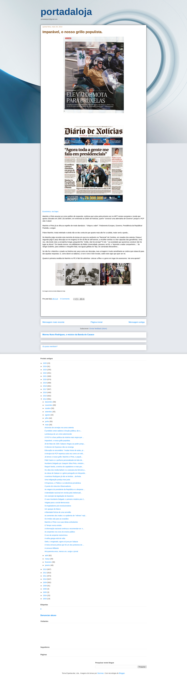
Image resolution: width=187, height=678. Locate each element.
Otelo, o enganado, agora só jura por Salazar (61, 542)
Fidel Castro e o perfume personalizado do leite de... (64, 460)
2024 (45, 366)
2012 (45, 573)
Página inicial (96, 322)
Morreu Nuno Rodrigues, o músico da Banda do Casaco (68, 334)
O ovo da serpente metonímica (56, 535)
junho (47, 421)
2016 (45, 392)
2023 (45, 370)
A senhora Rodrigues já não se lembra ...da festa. (63, 476)
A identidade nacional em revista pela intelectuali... (63, 493)
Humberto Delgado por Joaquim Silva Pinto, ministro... (65, 463)
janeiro (47, 565)
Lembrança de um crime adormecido (58, 434)
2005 (45, 592)
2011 (45, 576)
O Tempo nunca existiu (53, 525)
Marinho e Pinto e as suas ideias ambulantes (61, 522)
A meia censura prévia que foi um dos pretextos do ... (64, 545)
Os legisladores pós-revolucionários (58, 506)
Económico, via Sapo (50, 211)
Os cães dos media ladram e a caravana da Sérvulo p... (65, 470)
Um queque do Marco (53, 509)
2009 (45, 582)
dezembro (49, 402)
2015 (45, 396)
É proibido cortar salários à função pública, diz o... (63, 431)
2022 (45, 373)
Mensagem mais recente (53, 322)
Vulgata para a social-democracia (57, 503)
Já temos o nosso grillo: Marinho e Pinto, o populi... (64, 457)
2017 (45, 389)
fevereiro (48, 562)
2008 (45, 586)
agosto (47, 415)
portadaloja (66, 11)
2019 (45, 383)
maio (47, 425)
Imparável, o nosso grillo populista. (57, 441)
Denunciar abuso (48, 615)
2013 (45, 569)
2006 (45, 589)
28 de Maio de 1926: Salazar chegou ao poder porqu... (65, 444)
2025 (45, 363)
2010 (45, 579)
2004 (45, 595)
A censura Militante (52, 548)
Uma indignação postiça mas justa (57, 480)
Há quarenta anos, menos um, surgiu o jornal (61, 551)
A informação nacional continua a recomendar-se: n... (64, 529)
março (47, 559)
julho (47, 418)
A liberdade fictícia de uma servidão (58, 512)
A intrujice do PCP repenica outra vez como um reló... (64, 454)
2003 (45, 599)
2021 (45, 376)
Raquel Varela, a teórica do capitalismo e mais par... (64, 467)
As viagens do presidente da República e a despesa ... (65, 489)
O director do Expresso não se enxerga (59, 447)
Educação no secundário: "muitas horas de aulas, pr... (65, 450)
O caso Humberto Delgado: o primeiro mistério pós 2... (65, 499)
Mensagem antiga (137, 322)
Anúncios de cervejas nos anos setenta (59, 428)
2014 (45, 399)
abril (47, 555)
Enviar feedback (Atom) (98, 329)
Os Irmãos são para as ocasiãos (57, 519)
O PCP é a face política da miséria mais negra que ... (64, 437)
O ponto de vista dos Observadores (58, 486)
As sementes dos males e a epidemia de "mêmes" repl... (65, 516)
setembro (48, 412)
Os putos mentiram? (49, 346)
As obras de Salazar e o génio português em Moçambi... (65, 473)
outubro (48, 408)
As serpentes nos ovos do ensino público (60, 532)
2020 (45, 379)
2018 (45, 386)
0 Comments (65, 299)
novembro (49, 405)
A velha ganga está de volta (55, 538)
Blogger (122, 673)
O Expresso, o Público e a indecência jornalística (63, 483)
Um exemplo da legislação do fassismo (59, 496)
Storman (100, 673)
